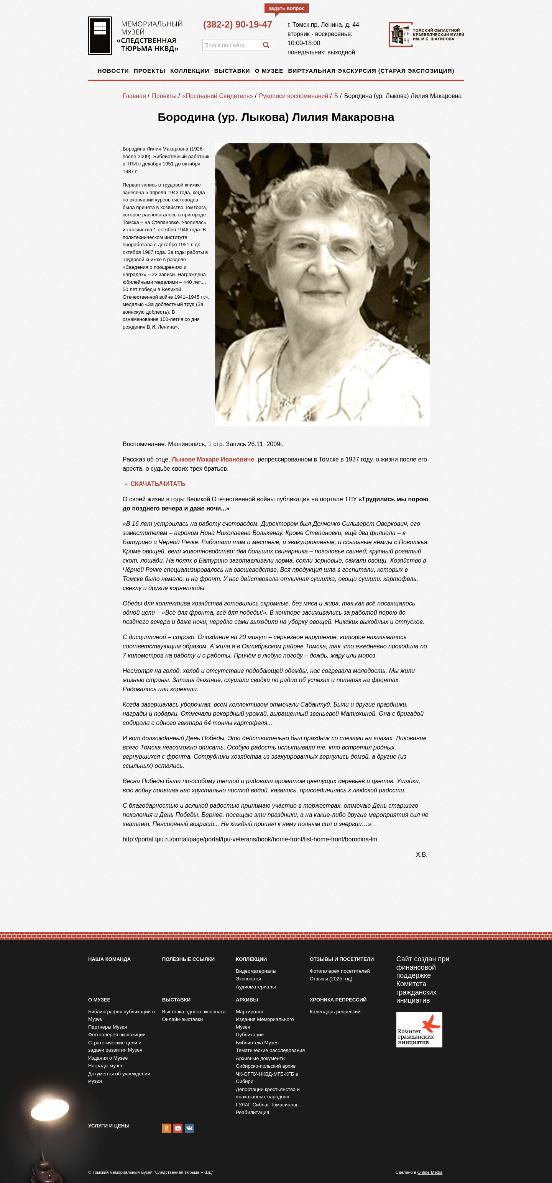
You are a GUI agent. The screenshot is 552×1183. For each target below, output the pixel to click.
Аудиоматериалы (256, 987)
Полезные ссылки (188, 959)
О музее (269, 70)
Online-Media (429, 1172)
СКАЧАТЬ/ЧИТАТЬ (158, 484)
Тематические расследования (270, 1050)
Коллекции (189, 70)
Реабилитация (252, 1112)
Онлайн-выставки (182, 1019)
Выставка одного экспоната (194, 1011)
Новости (113, 70)
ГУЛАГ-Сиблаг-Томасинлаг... (268, 1105)
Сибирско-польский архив (266, 1066)
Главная (134, 96)
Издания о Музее (108, 1058)
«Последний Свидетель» (217, 96)
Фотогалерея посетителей (340, 971)
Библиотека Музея (257, 1043)
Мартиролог (249, 1011)
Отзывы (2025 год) (331, 979)
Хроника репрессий (338, 1000)
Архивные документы (260, 1058)
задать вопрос (287, 8)
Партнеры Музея (107, 1027)
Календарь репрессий (335, 1011)
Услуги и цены (109, 1126)
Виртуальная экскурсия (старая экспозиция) (371, 70)
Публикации (250, 1034)
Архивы (247, 1000)
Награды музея (105, 1065)
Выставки (232, 70)
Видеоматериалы (256, 971)
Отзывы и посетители (342, 959)
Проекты (150, 70)
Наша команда (109, 959)
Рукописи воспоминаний (294, 96)
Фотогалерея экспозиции (117, 1034)
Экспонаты (248, 979)
